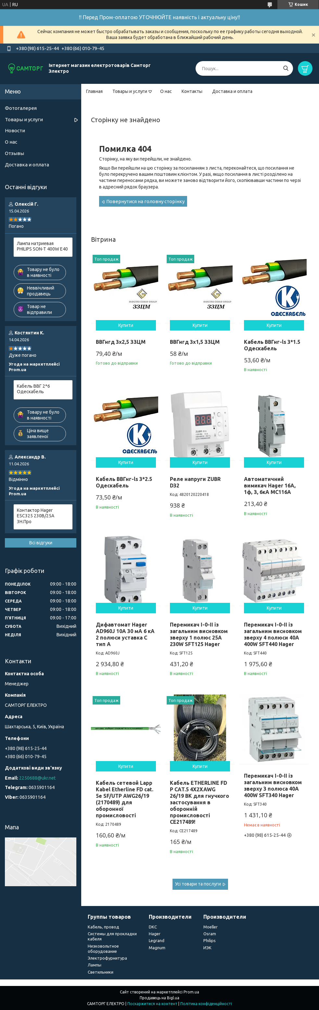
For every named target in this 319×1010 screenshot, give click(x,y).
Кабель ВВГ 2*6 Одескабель (33, 389)
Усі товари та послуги (198, 884)
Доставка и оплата (232, 91)
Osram (209, 933)
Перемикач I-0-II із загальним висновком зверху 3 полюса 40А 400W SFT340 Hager (273, 785)
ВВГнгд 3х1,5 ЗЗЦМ (195, 342)
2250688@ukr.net (37, 778)
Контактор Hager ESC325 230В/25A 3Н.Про (35, 516)
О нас (166, 91)
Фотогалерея (21, 108)
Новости (15, 130)
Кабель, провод (103, 927)
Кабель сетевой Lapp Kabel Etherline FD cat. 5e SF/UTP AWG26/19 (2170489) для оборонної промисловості (124, 799)
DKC (153, 927)
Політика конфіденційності (206, 1004)
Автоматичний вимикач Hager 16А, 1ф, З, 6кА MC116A (270, 485)
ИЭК (207, 947)
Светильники (100, 972)
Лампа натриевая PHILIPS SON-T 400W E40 (42, 246)
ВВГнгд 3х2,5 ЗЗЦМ (121, 342)
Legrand (156, 940)
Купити (125, 325)
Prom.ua (191, 992)
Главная (94, 91)
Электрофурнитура (107, 958)
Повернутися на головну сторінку (145, 201)
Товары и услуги (129, 91)
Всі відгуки (40, 542)
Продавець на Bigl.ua (159, 998)
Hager (154, 933)
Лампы (94, 965)
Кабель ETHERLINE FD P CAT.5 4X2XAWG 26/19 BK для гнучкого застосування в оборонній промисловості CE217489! (199, 802)
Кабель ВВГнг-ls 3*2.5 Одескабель (124, 482)
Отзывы (14, 153)
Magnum (157, 947)
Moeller (210, 927)
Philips (209, 940)
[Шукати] (285, 68)
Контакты (192, 91)
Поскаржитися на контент (152, 1004)
